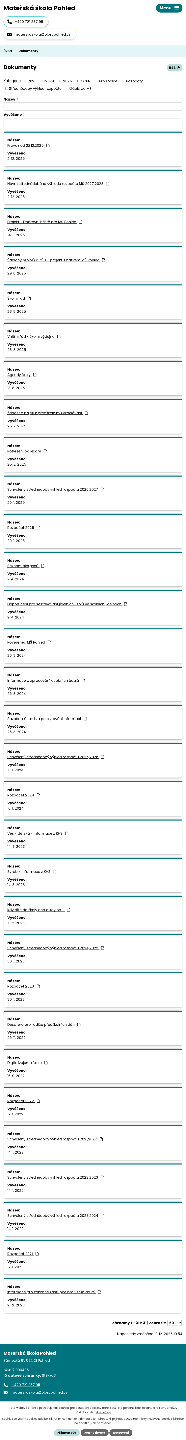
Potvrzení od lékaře (27, 451)
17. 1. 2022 (15, 1114)
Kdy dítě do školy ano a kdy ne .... (38, 909)
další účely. (103, 1412)
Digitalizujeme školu (27, 1062)
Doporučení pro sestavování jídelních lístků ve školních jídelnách (67, 604)
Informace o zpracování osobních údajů (46, 680)
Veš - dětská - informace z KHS (37, 833)
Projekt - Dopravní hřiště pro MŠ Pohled (44, 221)
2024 (49, 80)
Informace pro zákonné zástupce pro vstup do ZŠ (54, 1292)
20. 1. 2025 (16, 502)
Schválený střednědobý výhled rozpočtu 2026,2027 (55, 489)
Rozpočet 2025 (23, 527)
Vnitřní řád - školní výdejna (33, 336)
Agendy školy (21, 374)
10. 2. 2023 (16, 922)
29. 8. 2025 (16, 273)
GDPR (85, 80)
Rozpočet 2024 (23, 795)
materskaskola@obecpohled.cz (42, 34)
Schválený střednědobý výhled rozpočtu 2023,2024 (55, 1215)
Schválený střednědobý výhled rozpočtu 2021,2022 (55, 1139)
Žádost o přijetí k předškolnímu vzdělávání (47, 412)
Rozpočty (134, 80)
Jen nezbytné (94, 1433)
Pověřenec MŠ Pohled (29, 642)
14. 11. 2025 (16, 235)
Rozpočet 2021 (23, 1253)
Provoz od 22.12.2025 (28, 145)
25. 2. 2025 (16, 426)
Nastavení (121, 1433)
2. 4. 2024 (15, 578)
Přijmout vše (66, 1433)
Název (9, 99)
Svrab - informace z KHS (31, 871)
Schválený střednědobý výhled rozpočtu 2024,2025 (55, 948)
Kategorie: (12, 80)
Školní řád (19, 298)
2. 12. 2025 (16, 158)
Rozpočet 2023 (23, 986)
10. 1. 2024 (15, 770)
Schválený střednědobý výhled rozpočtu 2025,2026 (55, 756)
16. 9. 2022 (16, 1075)
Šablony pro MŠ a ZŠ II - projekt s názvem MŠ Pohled (56, 260)
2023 (32, 80)
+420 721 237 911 (28, 21)
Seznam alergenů (25, 565)
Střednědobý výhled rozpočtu (35, 88)
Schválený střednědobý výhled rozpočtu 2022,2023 (55, 1177)
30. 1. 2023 (16, 961)
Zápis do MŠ (81, 88)
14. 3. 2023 (16, 846)
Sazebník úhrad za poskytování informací (47, 718)
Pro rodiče (108, 80)
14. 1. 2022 (15, 1152)
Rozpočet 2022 (23, 1100)
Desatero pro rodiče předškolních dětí (43, 1024)
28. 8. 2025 (16, 311)
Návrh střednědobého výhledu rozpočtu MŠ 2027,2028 (58, 183)
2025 (67, 80)
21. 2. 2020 (16, 1305)
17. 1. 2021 (14, 1266)
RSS (174, 67)
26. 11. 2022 (16, 1037)
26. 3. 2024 (16, 655)
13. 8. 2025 (16, 387)
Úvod (8, 51)
